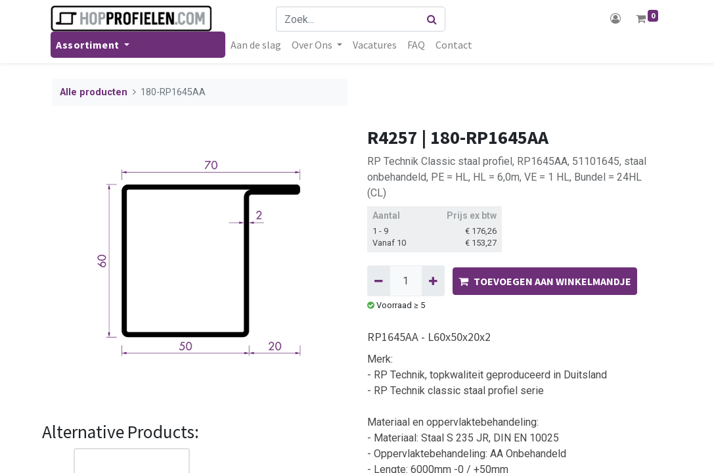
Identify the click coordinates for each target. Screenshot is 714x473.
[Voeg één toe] (433, 280)
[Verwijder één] (378, 280)
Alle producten (93, 92)
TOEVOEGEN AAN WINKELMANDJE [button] (544, 281)
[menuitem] (257, 45)
